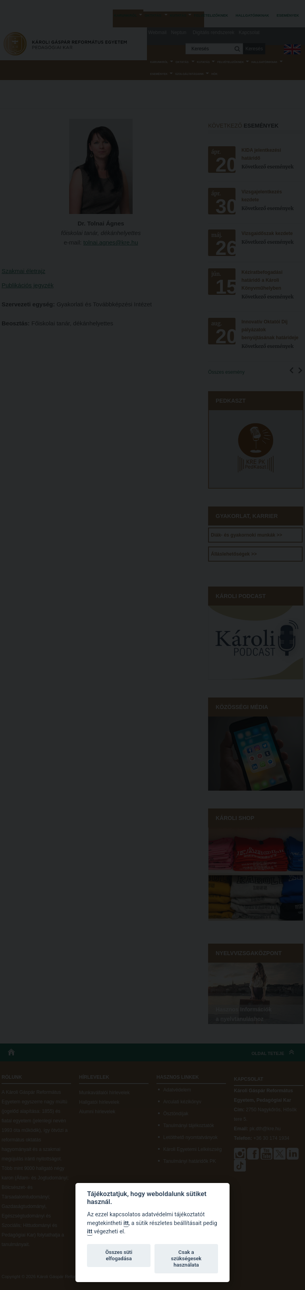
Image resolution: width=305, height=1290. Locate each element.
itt (126, 1223)
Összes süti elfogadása (118, 1255)
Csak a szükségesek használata (186, 1258)
